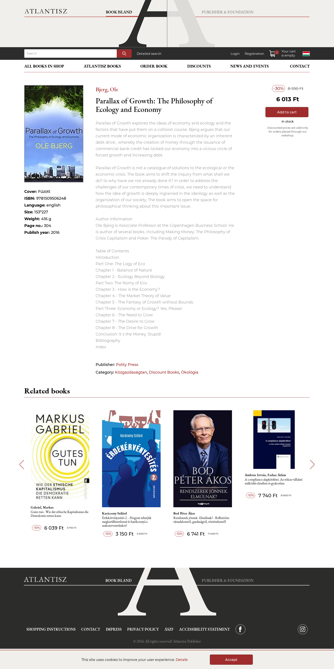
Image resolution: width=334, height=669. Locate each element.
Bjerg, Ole (107, 89)
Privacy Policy (143, 629)
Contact (300, 66)
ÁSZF (169, 629)
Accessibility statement (204, 629)
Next (312, 464)
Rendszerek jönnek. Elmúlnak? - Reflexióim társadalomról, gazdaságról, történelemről (201, 520)
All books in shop (44, 66)
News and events (249, 66)
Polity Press (127, 364)
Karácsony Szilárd (114, 513)
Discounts (199, 66)
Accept (231, 660)
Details (182, 660)
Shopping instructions (51, 629)
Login (235, 54)
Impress (114, 629)
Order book (154, 66)
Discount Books (164, 372)
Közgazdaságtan (131, 372)
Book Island (119, 12)
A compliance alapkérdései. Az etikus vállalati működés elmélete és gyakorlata (273, 481)
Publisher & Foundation (227, 12)
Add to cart (287, 112)
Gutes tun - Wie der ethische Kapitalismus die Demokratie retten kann (59, 514)
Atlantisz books (102, 66)
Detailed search (149, 54)
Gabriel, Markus (42, 507)
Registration (254, 54)
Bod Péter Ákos (184, 513)
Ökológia (189, 372)
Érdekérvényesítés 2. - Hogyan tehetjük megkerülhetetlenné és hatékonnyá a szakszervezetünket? (126, 522)
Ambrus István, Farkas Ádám (265, 475)
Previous (22, 464)
